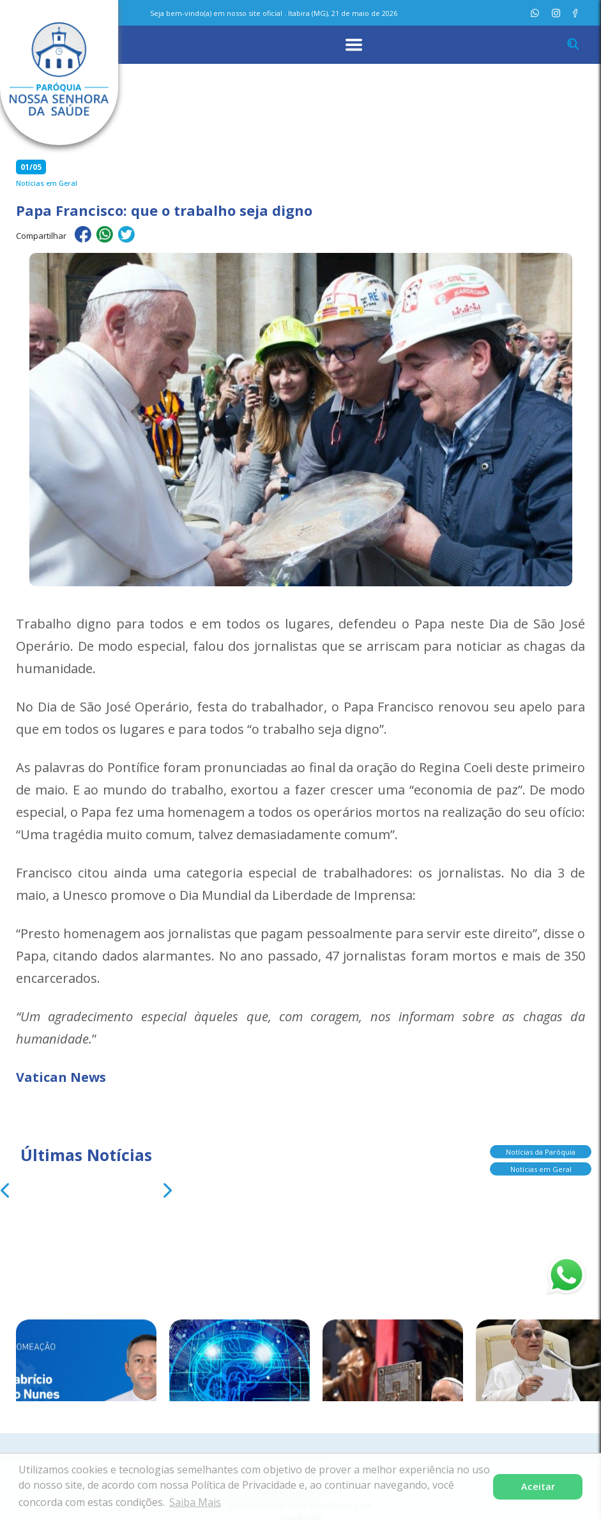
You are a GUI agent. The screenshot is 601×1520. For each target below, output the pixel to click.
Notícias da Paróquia (540, 1145)
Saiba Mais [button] (195, 1502)
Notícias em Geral (541, 1162)
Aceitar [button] (538, 1486)
